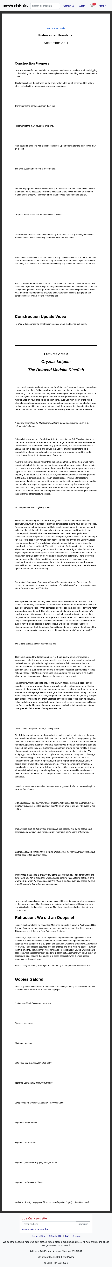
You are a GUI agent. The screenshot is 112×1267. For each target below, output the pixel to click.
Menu (101, 6)
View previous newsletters (35, 1229)
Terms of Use (39, 1236)
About (82, 6)
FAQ (67, 1236)
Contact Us (69, 6)
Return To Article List (56, 28)
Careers (76, 1236)
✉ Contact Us (55, 1236)
